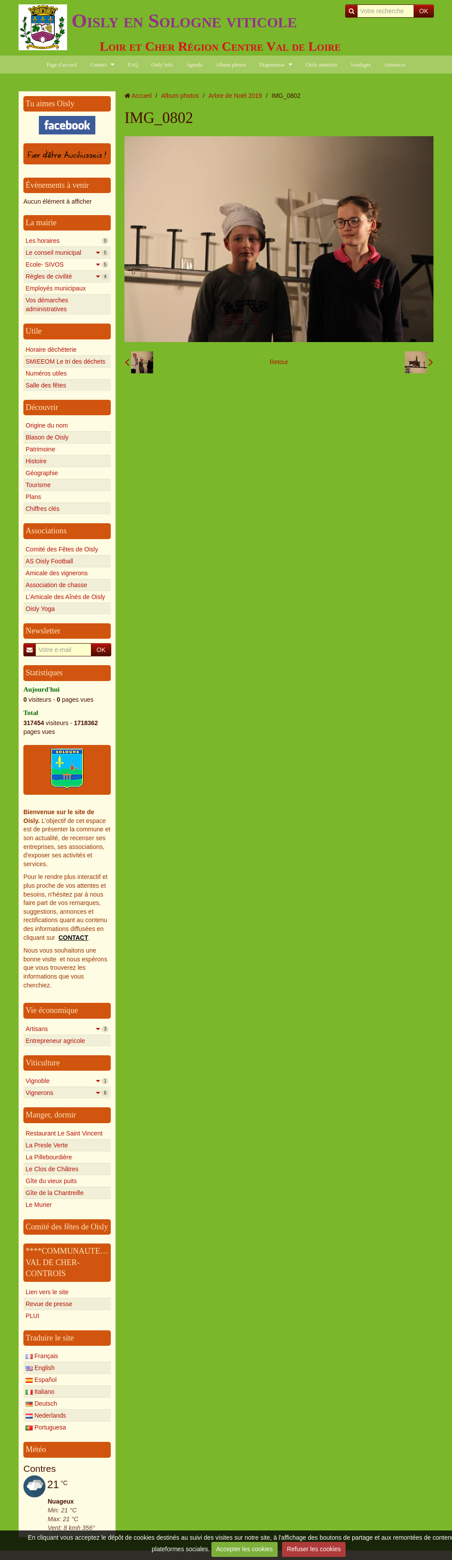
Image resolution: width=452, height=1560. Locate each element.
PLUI (32, 1315)
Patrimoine (40, 449)
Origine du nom (47, 425)
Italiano (40, 1391)
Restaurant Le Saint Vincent (64, 1133)
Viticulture (43, 1062)
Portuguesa (46, 1427)
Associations (46, 530)
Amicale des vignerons (57, 573)
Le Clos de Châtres (52, 1169)
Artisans (67, 1028)
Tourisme (38, 484)
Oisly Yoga (40, 608)
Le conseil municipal (67, 252)
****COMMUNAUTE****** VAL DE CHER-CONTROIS (75, 1262)
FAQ (133, 65)
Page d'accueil (62, 65)
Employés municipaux (56, 288)
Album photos (231, 65)
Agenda (194, 65)
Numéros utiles (46, 373)
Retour (279, 361)
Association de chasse (56, 584)
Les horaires (67, 240)
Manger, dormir (51, 1114)
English (40, 1367)
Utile (33, 331)
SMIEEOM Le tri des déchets (65, 361)
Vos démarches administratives (47, 305)
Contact (98, 65)
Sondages (360, 65)
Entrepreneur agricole (55, 1040)
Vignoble (67, 1080)
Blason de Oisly (47, 437)
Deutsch (41, 1403)
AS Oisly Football (49, 561)
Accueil (141, 95)
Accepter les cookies (244, 1549)
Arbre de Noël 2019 (235, 95)
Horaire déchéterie (51, 349)
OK (423, 11)
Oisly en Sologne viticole (184, 21)
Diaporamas (272, 65)
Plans (33, 496)
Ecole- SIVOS (67, 264)
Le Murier (39, 1204)
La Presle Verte (47, 1145)
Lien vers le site (47, 1292)
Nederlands (46, 1415)
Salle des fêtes (46, 385)
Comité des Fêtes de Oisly (62, 549)
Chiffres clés (43, 508)
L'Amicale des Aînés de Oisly (65, 596)
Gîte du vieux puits (51, 1180)
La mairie (41, 222)
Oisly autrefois (321, 65)
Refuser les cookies (314, 1549)
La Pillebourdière (49, 1157)
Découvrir (42, 407)
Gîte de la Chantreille (55, 1192)
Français (42, 1355)
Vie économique (52, 1010)
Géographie (42, 473)
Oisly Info (162, 65)
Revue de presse (49, 1303)
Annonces (394, 65)
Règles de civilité (67, 276)
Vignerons (67, 1092)
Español (41, 1379)
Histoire (36, 461)
